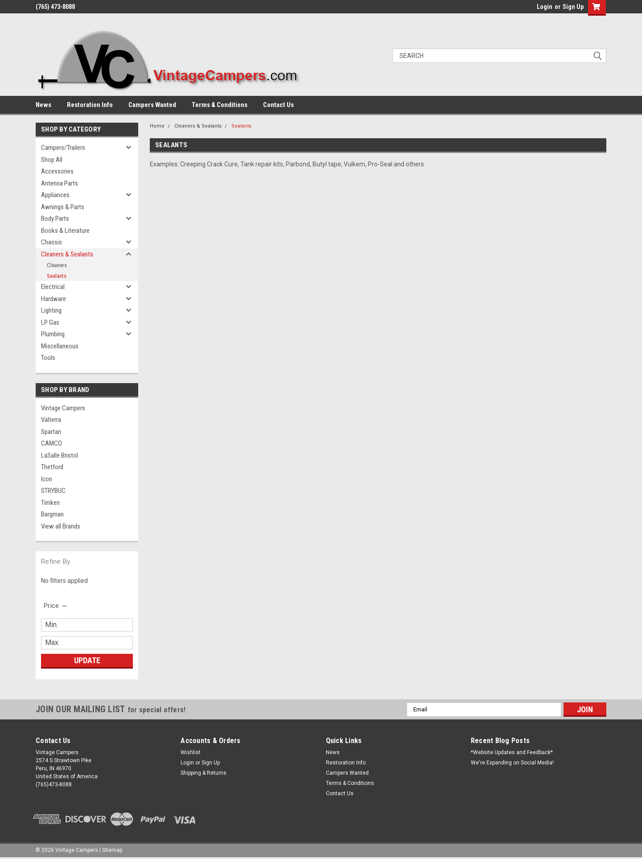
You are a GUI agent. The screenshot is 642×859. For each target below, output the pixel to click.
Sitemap (112, 850)
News (43, 105)
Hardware (53, 299)
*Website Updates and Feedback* (512, 752)
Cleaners (57, 265)
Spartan (51, 432)
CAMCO (51, 443)
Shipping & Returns (203, 773)
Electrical (53, 287)
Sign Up (573, 6)
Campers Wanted (152, 105)
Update (87, 660)
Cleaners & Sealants (67, 254)
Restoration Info (90, 105)
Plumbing (53, 334)
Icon (46, 479)
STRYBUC (53, 491)
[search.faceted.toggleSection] (56, 605)
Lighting (51, 310)
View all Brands (60, 526)
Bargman (52, 514)
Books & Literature (65, 231)
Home (157, 126)
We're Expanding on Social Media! (512, 763)
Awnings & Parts (62, 207)
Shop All (51, 160)
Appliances (55, 195)
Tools (48, 358)
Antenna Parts (59, 183)
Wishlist (191, 752)
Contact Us (278, 105)
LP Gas (50, 322)
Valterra (51, 420)
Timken (50, 503)
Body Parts (55, 219)
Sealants (56, 276)
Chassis (51, 242)
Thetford (52, 467)
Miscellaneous (59, 346)
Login (544, 6)
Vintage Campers (63, 408)
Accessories (57, 171)
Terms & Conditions (219, 105)
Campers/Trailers (63, 148)
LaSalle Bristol (59, 455)
